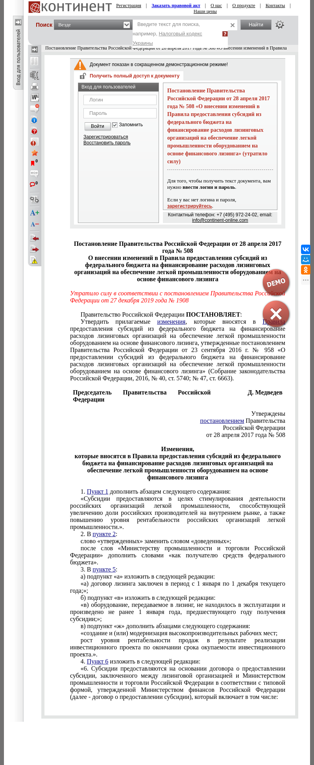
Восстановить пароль (107, 143)
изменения (171, 321)
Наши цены (205, 11)
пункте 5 (104, 569)
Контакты (275, 5)
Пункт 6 (98, 661)
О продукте (243, 5)
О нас (216, 5)
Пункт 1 (98, 491)
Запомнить (131, 124)
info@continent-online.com (220, 220)
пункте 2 (104, 534)
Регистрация (128, 5)
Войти (97, 126)
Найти (256, 25)
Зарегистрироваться (105, 137)
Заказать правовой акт (175, 5)
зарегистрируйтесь (189, 206)
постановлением (222, 420)
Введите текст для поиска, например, (167, 33)
